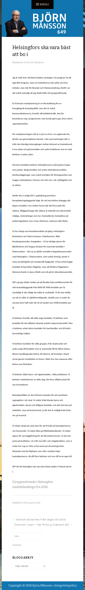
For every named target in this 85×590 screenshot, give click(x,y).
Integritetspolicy (65, 585)
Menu (44, 4)
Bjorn (41, 62)
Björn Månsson (42, 585)
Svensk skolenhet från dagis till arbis (39, 519)
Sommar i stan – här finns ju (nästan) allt (43, 524)
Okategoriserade (31, 502)
